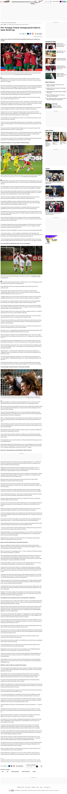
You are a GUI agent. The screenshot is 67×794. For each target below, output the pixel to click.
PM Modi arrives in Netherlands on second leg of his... (53, 213)
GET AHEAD (36, 2)
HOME (12, 1)
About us (47, 790)
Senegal (34, 771)
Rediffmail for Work (20, 787)
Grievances (57, 790)
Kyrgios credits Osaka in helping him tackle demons (61, 75)
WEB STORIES (49, 130)
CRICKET (28, 1)
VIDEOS (47, 169)
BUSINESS (19, 1)
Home (2, 24)
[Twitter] (60, 1)
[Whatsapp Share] (25, 33)
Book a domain (27, 787)
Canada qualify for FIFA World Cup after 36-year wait (61, 67)
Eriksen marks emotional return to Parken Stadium (61, 45)
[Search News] (50, 1)
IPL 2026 (47, 243)
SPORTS (32, 1)
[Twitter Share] (28, 33)
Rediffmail (33, 787)
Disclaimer (30, 790)
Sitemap (39, 790)
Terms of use (51, 790)
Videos (41, 787)
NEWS (15, 1)
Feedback (43, 790)
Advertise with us (25, 790)
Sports (5, 24)
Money (37, 787)
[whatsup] (66, 1)
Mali (2, 771)
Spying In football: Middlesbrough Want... (57, 106)
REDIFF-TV (40, 2)
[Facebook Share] (30, 33)
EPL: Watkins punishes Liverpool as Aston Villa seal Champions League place (56, 99)
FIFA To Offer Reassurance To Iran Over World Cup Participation (56, 95)
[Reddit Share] (32, 33)
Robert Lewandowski (26, 771)
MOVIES (24, 1)
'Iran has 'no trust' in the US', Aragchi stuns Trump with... (53, 198)
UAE (7, 771)
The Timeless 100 (47, 787)
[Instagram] (62, 1)
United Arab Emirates (15, 771)
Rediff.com (19, 790)
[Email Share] (23, 33)
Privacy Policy (35, 790)
